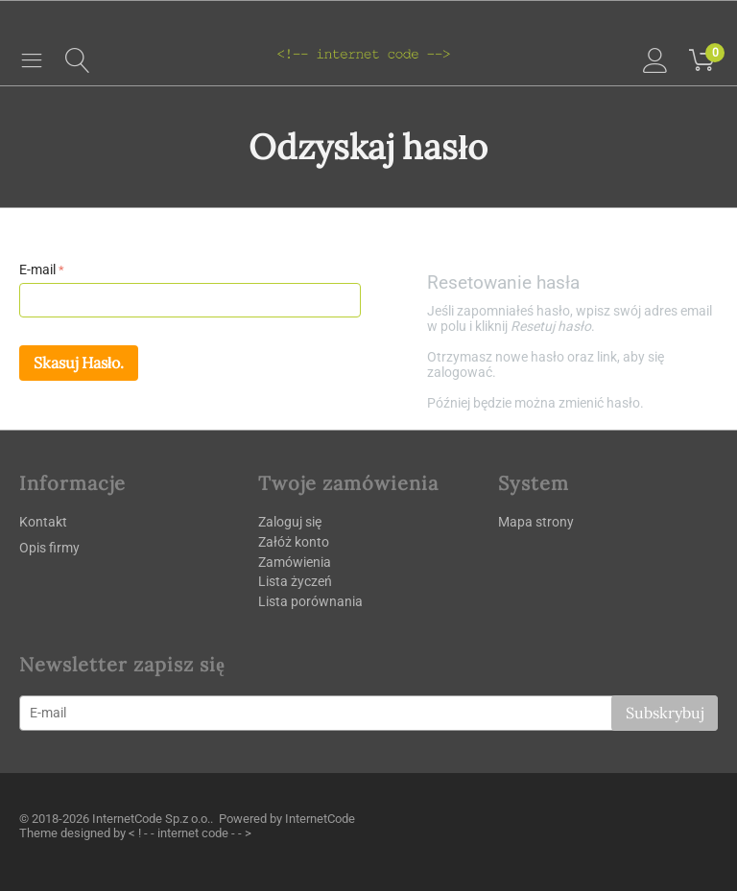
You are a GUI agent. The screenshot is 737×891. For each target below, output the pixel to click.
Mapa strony (536, 521)
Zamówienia (294, 562)
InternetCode (320, 818)
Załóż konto (293, 542)
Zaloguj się (289, 521)
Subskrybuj (664, 712)
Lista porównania (310, 601)
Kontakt (43, 521)
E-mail (37, 269)
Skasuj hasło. (79, 362)
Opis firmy (49, 547)
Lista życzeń (295, 581)
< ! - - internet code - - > (190, 833)
